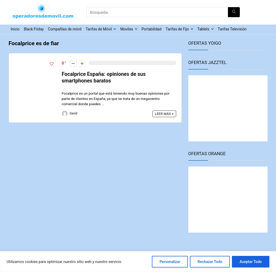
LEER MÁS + (164, 114)
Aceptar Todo (251, 262)
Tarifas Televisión (232, 29)
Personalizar (170, 262)
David (69, 113)
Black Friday (34, 29)
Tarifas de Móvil (99, 29)
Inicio (15, 29)
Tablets (203, 29)
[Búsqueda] (234, 12)
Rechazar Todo (210, 262)
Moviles (126, 29)
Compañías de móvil (65, 29)
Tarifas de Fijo (177, 29)
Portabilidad (152, 29)
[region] (138, 261)
